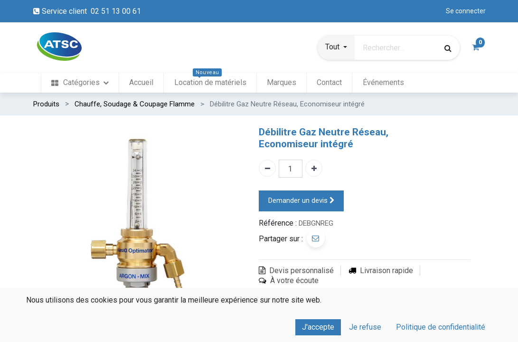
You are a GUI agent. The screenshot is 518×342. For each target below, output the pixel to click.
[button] (336, 48)
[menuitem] (80, 83)
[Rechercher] (448, 48)
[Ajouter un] (313, 168)
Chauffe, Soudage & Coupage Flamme (135, 104)
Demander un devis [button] (301, 200)
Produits (46, 104)
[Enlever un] (267, 168)
